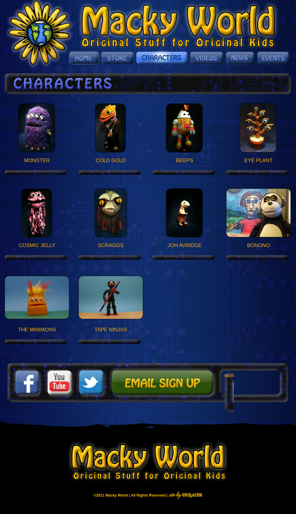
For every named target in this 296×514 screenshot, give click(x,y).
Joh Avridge (185, 245)
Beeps (184, 160)
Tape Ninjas (111, 330)
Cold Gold (111, 160)
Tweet (229, 376)
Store (117, 57)
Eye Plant (258, 160)
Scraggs (111, 245)
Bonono (258, 245)
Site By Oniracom (185, 495)
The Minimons (37, 330)
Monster (37, 160)
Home (84, 57)
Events (272, 57)
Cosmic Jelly (37, 245)
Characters (162, 57)
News (240, 57)
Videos (207, 57)
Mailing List (162, 382)
